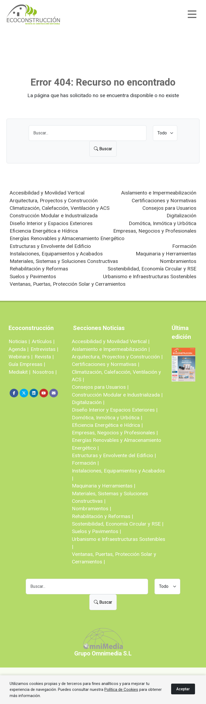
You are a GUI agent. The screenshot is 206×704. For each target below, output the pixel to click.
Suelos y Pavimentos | (96, 531)
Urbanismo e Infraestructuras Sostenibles (149, 276)
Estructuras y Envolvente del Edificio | (114, 455)
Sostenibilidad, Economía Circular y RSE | (117, 524)
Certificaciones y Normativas (164, 200)
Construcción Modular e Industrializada (54, 215)
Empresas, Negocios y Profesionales (154, 231)
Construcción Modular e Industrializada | (117, 395)
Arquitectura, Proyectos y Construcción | (117, 357)
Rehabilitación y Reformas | (102, 516)
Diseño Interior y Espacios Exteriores (51, 223)
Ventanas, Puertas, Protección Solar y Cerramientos (68, 284)
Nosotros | (44, 372)
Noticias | (19, 341)
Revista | (44, 357)
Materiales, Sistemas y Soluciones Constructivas (64, 261)
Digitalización (181, 215)
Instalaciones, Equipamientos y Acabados (56, 254)
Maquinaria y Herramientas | (103, 486)
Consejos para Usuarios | (100, 387)
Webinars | (20, 357)
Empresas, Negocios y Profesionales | (115, 433)
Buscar (103, 148)
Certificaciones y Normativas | (105, 364)
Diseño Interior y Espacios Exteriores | (114, 410)
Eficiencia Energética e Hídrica (44, 231)
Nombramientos (178, 261)
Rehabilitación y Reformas (39, 269)
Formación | (85, 463)
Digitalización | (88, 402)
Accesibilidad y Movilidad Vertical (47, 193)
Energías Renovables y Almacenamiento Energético (67, 238)
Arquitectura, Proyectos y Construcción (54, 200)
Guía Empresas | (27, 364)
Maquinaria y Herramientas (166, 254)
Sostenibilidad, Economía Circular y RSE (152, 269)
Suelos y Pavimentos (33, 276)
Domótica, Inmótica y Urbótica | (107, 418)
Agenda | (18, 349)
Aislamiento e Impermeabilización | (111, 349)
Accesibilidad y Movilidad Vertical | (110, 341)
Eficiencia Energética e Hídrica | (107, 425)
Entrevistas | (44, 349)
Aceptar (183, 689)
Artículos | (43, 341)
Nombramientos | (91, 508)
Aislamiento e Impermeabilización (158, 193)
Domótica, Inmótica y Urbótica (162, 223)
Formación (184, 246)
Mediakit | (19, 372)
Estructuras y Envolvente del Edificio (50, 246)
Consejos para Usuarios (169, 208)
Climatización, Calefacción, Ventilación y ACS (59, 208)
